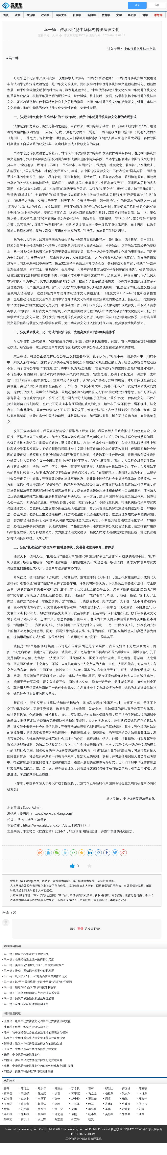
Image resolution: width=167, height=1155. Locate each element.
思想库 (158, 15)
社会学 (77, 15)
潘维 (141, 1114)
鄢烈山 (109, 1088)
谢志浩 (59, 1119)
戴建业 (25, 1098)
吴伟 (108, 1109)
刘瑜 (141, 1109)
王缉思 (8, 1104)
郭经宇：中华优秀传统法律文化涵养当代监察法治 (34, 1038)
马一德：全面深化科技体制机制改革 (26, 1004)
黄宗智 (8, 1093)
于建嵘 (25, 1093)
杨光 (91, 1119)
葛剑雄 (8, 1114)
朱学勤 (126, 1114)
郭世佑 (42, 1104)
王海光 (92, 1098)
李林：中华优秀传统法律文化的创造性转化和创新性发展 (38, 1065)
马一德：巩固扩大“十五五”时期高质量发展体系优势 (35, 976)
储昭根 (25, 1114)
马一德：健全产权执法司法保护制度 (26, 954)
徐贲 (57, 1093)
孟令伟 (42, 1109)
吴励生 (109, 1114)
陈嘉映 (143, 1088)
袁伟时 (109, 1104)
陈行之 (25, 1088)
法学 (17, 15)
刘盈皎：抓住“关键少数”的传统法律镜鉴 (28, 1071)
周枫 (74, 1109)
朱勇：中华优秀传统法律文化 (22, 1054)
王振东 (75, 1104)
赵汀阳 (8, 1098)
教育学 (106, 15)
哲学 (145, 15)
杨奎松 (75, 1098)
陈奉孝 (25, 1104)
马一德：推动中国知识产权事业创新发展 (29, 970)
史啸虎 (126, 1104)
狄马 (91, 1104)
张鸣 (57, 1098)
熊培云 (143, 1104)
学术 (20, 819)
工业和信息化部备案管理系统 (83, 1139)
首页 (6, 15)
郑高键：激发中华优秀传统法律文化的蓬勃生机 (33, 1043)
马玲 (57, 1104)
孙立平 (75, 1119)
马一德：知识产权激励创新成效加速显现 (29, 998)
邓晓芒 (143, 1098)
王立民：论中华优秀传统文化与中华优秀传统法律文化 (37, 1021)
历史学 (132, 15)
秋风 (7, 1109)
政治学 (45, 15)
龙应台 (59, 1088)
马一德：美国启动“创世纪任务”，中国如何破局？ (34, 965)
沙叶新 (126, 1109)
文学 (119, 15)
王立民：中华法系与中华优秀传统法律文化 (30, 1049)
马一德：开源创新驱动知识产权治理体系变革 (32, 993)
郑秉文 (8, 1119)
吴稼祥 (42, 1114)
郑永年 (42, 1088)
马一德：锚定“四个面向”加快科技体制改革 (30, 987)
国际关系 (61, 15)
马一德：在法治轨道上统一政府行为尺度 (29, 959)
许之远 (59, 1114)
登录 (80, 929)
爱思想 (13, 6)
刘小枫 (25, 1109)
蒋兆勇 (92, 1109)
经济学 (31, 15)
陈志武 (42, 1093)
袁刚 (74, 1114)
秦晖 (7, 1088)
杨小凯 (92, 1114)
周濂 (108, 1098)
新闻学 (91, 15)
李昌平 (42, 1098)
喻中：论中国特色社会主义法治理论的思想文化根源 (36, 1032)
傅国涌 (126, 1088)
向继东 (143, 1093)
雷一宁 (59, 1109)
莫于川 (25, 1119)
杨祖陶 (109, 1093)
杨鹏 (125, 1098)
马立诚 (92, 1093)
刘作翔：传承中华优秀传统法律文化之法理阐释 (33, 1060)
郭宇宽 (75, 1093)
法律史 (42, 819)
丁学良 (75, 1088)
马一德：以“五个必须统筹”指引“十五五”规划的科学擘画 (38, 982)
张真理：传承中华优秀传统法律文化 (26, 1027)
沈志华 (126, 1093)
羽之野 (42, 1119)
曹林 (91, 1088)
